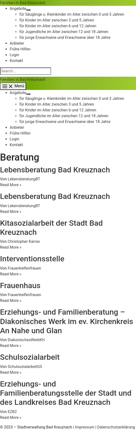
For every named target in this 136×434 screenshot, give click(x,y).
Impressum (85, 427)
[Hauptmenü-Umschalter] (13, 86)
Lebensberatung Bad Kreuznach (55, 169)
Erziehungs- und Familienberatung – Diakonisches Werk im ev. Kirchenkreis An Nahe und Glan (66, 321)
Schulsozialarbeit (30, 357)
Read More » (10, 185)
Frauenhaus (20, 285)
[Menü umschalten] (28, 10)
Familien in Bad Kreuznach (22, 2)
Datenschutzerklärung (116, 427)
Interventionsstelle (32, 258)
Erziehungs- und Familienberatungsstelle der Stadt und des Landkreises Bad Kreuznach (65, 393)
